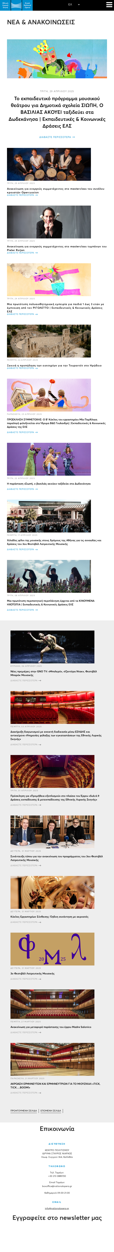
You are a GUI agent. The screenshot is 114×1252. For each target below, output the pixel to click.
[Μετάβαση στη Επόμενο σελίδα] (51, 1111)
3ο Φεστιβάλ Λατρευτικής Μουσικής (32, 973)
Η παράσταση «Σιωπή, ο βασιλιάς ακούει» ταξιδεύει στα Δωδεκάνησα (49, 483)
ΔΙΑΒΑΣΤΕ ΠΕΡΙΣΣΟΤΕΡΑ (55, 137)
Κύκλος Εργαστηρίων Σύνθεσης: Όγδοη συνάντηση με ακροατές (49, 916)
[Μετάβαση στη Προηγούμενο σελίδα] (23, 1111)
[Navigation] (109, 5)
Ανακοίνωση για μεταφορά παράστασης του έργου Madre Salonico (50, 1027)
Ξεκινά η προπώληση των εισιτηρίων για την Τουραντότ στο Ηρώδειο (54, 365)
